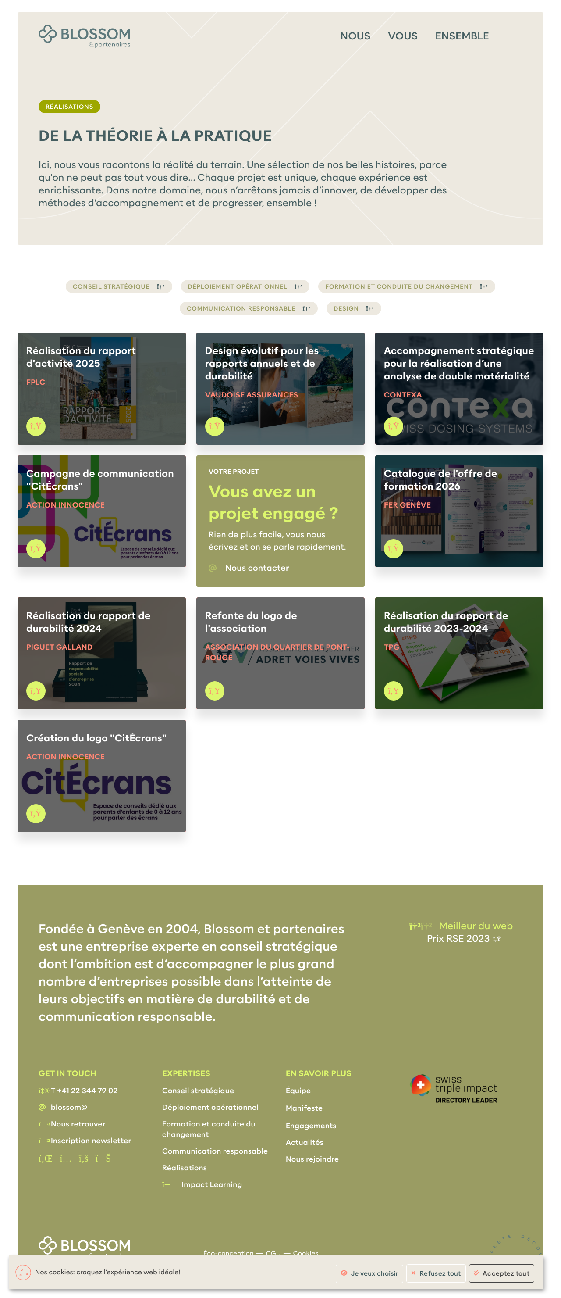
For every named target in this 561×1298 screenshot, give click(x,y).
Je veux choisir (374, 1274)
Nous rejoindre (312, 1159)
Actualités (304, 1142)
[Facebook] (84, 1158)
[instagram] (65, 1158)
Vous (403, 36)
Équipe (298, 1090)
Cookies (306, 1254)
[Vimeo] (103, 1158)
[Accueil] (84, 36)
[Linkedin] (46, 1158)
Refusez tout (440, 1273)
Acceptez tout (506, 1273)
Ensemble (462, 36)
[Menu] (514, 35)
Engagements (311, 1125)
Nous (356, 36)
